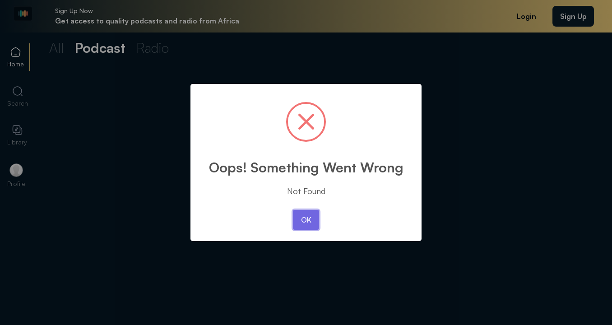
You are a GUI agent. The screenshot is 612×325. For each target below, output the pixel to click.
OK (306, 219)
